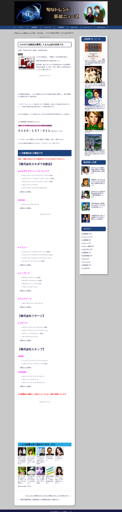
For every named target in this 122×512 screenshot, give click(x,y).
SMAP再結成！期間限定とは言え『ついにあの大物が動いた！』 (98, 205)
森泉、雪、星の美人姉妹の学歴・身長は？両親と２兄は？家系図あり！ (22, 476)
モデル (85, 259)
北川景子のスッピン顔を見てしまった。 (59, 458)
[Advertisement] (45, 81)
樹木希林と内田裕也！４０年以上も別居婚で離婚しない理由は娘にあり (22, 459)
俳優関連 (85, 252)
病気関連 (85, 265)
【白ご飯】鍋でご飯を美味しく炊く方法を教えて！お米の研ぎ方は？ (31, 476)
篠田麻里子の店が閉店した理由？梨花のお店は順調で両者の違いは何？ (95, 60)
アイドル (85, 262)
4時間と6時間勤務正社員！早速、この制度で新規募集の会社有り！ (50, 476)
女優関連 (61, 27)
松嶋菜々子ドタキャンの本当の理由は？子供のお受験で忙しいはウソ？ (59, 476)
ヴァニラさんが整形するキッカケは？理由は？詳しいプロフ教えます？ (47, 492)
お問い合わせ (101, 27)
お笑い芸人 (74, 27)
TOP (25, 33)
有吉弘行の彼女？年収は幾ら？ (50, 457)
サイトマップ (88, 27)
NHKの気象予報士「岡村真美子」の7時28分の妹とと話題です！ (39, 496)
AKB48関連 (86, 255)
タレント (85, 243)
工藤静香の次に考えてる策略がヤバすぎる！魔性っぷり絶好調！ (98, 217)
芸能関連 (34, 27)
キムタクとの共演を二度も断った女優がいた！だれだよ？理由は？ (31, 459)
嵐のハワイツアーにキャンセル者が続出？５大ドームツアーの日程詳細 (95, 83)
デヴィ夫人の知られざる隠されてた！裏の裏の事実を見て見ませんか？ (95, 106)
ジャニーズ (47, 27)
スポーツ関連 (87, 246)
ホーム (21, 27)
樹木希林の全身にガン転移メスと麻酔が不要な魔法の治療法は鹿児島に (41, 459)
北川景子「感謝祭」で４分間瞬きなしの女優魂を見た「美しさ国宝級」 (41, 477)
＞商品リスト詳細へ (25, 191)
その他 (20, 54)
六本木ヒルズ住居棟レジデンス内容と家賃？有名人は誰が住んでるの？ (95, 151)
